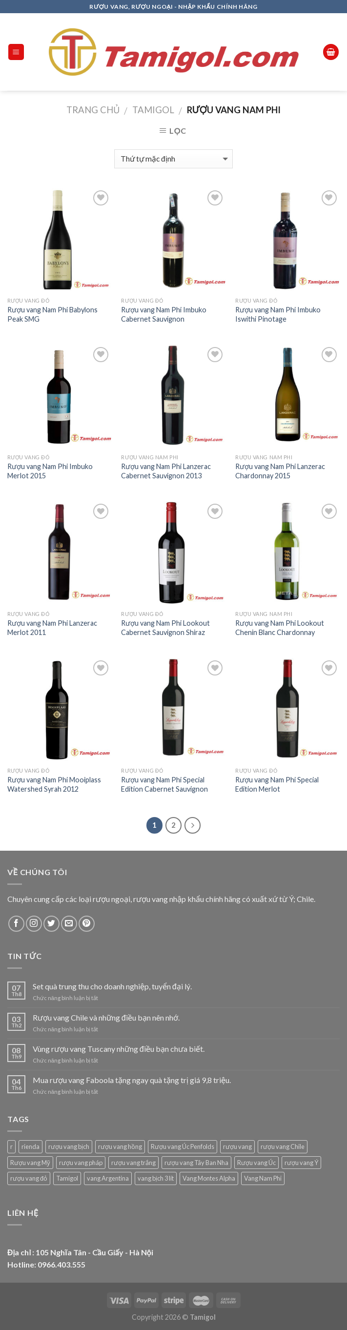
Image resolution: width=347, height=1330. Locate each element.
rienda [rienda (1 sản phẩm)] (30, 1146)
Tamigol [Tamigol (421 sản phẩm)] (67, 1178)
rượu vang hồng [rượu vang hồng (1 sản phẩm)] (120, 1146)
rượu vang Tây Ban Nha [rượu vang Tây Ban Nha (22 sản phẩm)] (196, 1162)
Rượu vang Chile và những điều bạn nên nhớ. (106, 1017)
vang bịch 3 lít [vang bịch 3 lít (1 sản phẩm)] (156, 1178)
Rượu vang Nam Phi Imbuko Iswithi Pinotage (278, 314)
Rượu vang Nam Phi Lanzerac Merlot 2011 (52, 627)
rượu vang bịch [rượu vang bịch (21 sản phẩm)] (68, 1146)
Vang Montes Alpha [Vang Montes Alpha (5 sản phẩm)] (209, 1178)
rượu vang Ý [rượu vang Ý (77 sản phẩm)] (301, 1162)
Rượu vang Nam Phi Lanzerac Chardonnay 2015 (280, 471)
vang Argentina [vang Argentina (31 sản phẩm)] (108, 1178)
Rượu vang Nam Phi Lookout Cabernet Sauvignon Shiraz (165, 627)
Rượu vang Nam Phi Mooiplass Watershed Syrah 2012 (54, 784)
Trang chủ (93, 109)
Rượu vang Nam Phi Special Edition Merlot (277, 784)
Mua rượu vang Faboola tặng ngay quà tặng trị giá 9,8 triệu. (132, 1079)
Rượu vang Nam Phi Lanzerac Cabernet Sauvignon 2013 (166, 471)
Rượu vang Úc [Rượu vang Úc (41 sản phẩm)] (256, 1162)
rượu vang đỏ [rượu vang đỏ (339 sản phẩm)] (28, 1178)
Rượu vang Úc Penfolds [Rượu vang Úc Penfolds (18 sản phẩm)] (182, 1146)
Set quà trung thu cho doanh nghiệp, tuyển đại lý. (112, 986)
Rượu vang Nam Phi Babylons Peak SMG (52, 314)
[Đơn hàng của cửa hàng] (173, 158)
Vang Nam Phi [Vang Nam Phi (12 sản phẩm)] (263, 1178)
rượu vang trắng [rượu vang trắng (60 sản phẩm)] (133, 1162)
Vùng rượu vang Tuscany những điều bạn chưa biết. (118, 1048)
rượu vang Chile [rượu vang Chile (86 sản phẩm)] (283, 1146)
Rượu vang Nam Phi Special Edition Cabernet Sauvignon (164, 784)
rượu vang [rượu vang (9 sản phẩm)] (237, 1146)
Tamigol (153, 109)
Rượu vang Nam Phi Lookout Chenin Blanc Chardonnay (279, 627)
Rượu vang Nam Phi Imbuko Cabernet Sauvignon (163, 314)
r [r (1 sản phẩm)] (11, 1146)
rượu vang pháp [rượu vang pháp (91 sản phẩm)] (80, 1162)
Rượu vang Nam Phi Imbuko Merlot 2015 (50, 471)
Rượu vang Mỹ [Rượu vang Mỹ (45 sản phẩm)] (30, 1162)
